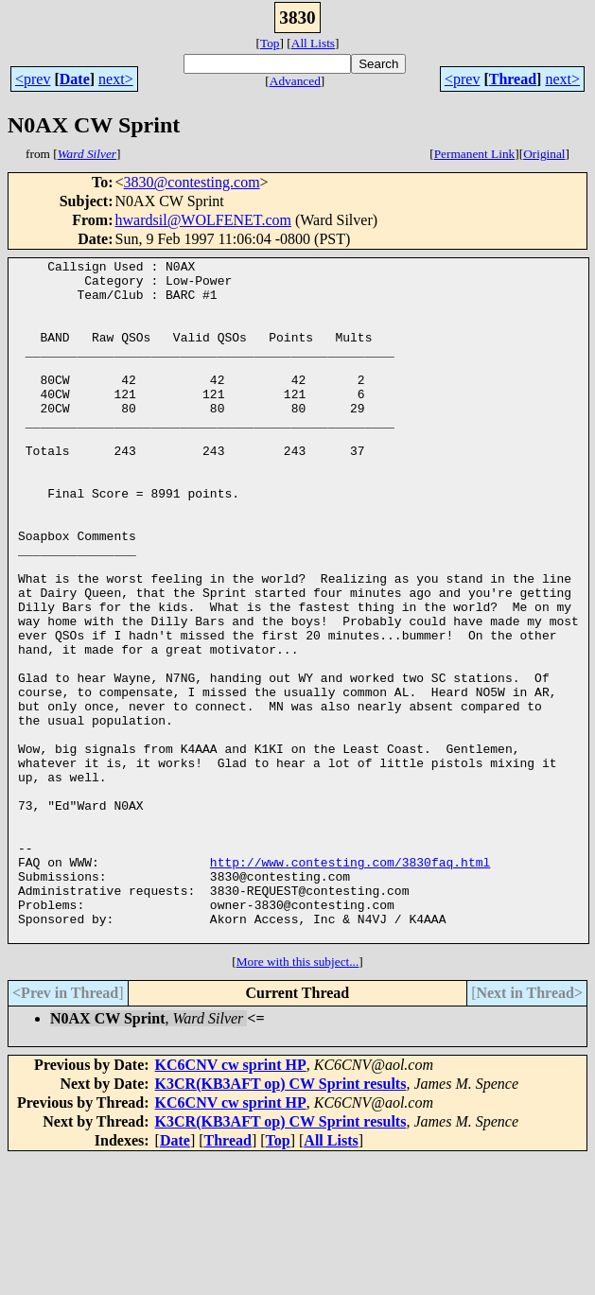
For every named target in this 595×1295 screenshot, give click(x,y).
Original (544, 154)
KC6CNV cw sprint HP (230, 1201)
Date (75, 79)
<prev (32, 79)
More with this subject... (297, 1098)
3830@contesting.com (192, 182)
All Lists (313, 43)
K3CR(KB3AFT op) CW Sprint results (281, 1220)
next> (115, 79)
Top (270, 43)
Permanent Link (475, 154)
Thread (512, 79)
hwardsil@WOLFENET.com (203, 220)
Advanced (295, 81)
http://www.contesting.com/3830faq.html (350, 983)
